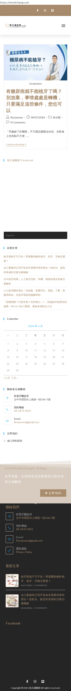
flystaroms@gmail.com (26, 422)
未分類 (57, 117)
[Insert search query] (36, 235)
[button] (63, 25)
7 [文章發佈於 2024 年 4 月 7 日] (63, 343)
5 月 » (15, 377)
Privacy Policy (24, 552)
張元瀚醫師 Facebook (20, 160)
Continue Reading (16, 144)
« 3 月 (7, 377)
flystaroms (16, 117)
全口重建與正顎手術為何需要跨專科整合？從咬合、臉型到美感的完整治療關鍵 (43, 599)
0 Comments (18, 122)
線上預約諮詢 (14, 440)
